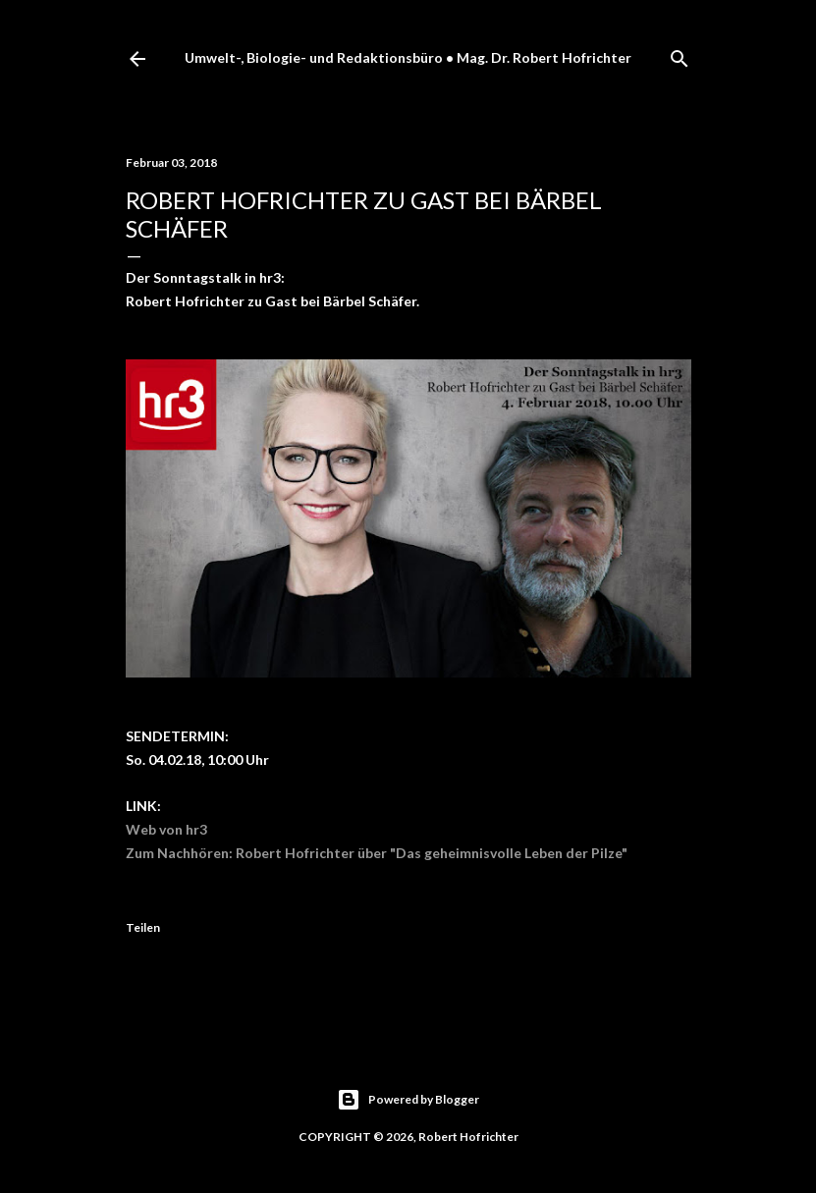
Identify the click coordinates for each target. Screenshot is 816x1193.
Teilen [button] (143, 927)
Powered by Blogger (408, 1100)
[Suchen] (679, 54)
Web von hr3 (166, 829)
